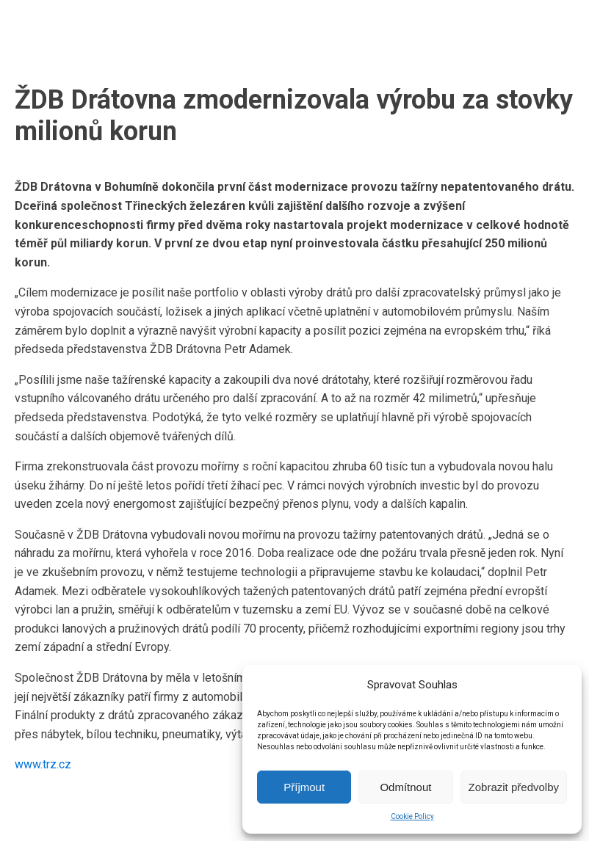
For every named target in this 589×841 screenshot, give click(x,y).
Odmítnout (405, 787)
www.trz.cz (43, 764)
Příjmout (304, 787)
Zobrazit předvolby (514, 787)
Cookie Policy (412, 816)
